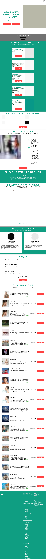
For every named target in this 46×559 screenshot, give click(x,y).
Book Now (18, 55)
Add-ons (18, 52)
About (35, 500)
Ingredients (14, 52)
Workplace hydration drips (38, 504)
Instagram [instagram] (35, 496)
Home (35, 499)
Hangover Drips (36, 501)
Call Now (23, 280)
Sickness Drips (36, 505)
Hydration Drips (36, 503)
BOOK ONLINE (23, 127)
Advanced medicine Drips (38, 502)
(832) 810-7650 (36, 494)
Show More (27, 296)
